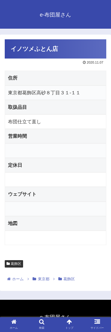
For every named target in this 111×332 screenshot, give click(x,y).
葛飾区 (14, 264)
